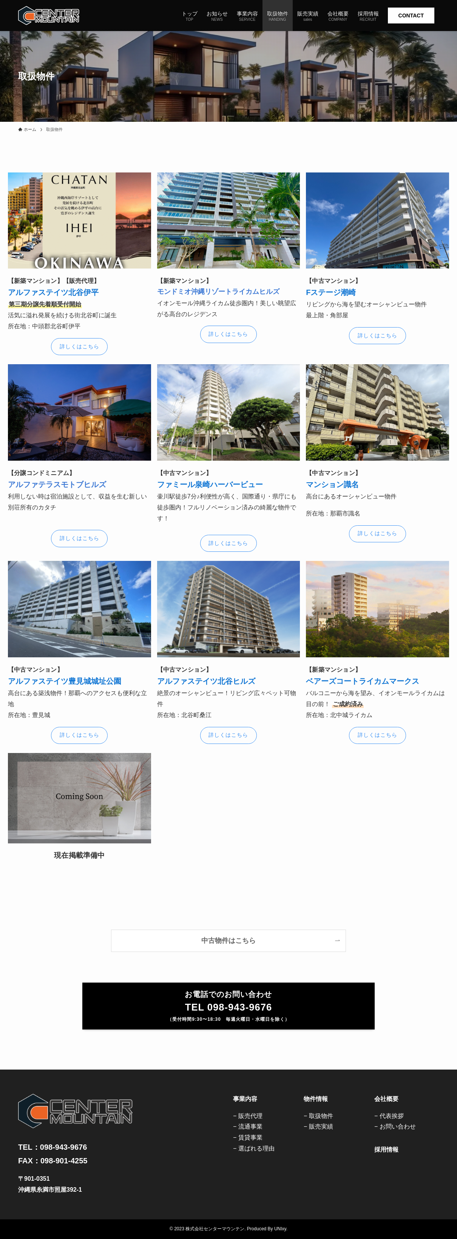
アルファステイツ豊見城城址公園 (64, 681)
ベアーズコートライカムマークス (362, 681)
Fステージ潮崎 (331, 292)
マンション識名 (332, 484)
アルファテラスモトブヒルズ (57, 484)
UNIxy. (280, 1228)
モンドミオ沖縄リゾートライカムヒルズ (218, 291)
